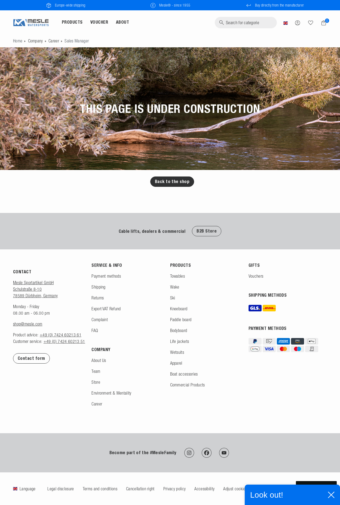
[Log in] (297, 22)
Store (95, 382)
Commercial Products (187, 384)
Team (95, 371)
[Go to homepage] (17, 40)
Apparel (176, 363)
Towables (177, 276)
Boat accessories (184, 373)
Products (72, 22)
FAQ (94, 330)
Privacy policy (174, 488)
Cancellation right (140, 488)
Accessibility (204, 488)
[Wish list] (310, 22)
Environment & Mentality (111, 393)
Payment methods (106, 276)
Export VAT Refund (106, 308)
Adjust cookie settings (241, 488)
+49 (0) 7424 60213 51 (64, 341)
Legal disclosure (60, 488)
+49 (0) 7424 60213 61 (60, 334)
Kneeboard (179, 308)
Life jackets (179, 341)
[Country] (285, 22)
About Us (98, 360)
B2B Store (207, 231)
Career (53, 40)
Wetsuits (177, 352)
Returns (97, 297)
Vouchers (256, 276)
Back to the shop (172, 181)
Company (35, 40)
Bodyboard (178, 330)
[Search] (246, 22)
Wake (174, 286)
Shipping (98, 286)
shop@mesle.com (27, 323)
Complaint (99, 319)
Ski (172, 297)
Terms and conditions (100, 488)
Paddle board (181, 319)
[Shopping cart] (322, 23)
